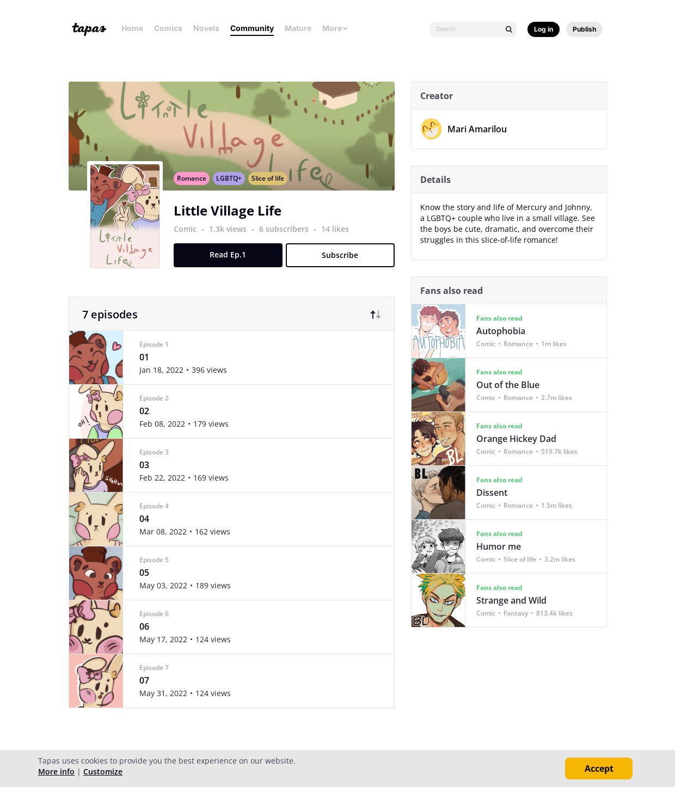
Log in (543, 29)
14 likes (339, 241)
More (335, 28)
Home (132, 28)
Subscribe (344, 267)
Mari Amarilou (481, 129)
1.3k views (233, 241)
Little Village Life (231, 222)
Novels (206, 28)
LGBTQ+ (233, 190)
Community (252, 28)
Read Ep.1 (232, 266)
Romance (195, 190)
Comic (188, 241)
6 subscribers (289, 241)
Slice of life (271, 190)
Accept (599, 768)
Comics (168, 28)
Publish (584, 29)
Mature (298, 28)
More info (56, 771)
